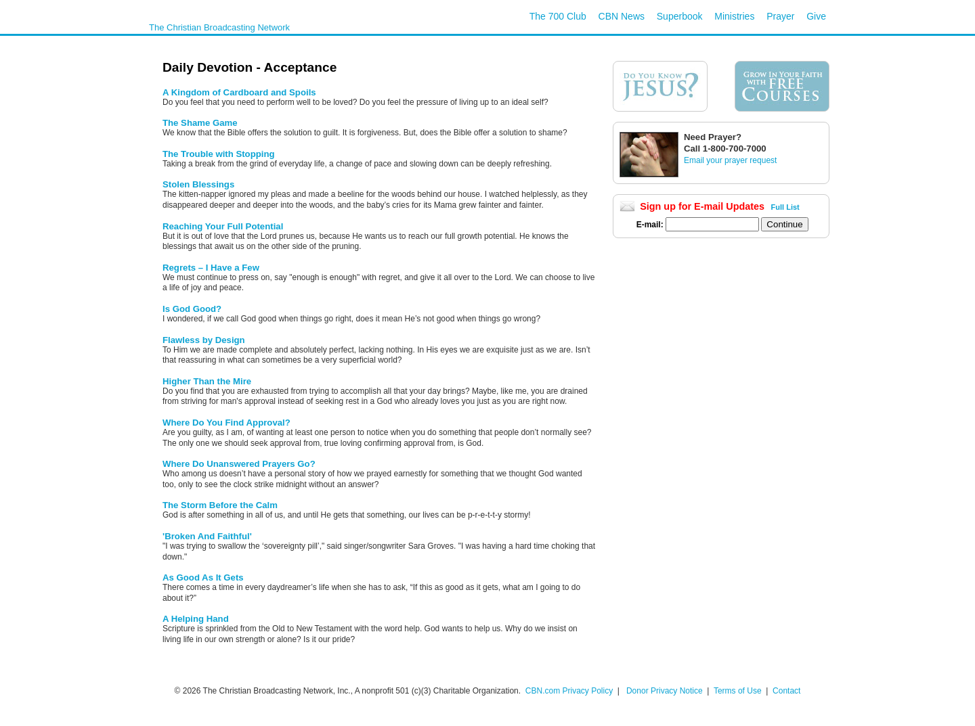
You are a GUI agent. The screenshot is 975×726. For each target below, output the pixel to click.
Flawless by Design (203, 340)
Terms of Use (739, 691)
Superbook (680, 16)
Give (816, 16)
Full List (785, 207)
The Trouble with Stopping (218, 154)
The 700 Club (557, 16)
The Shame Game (200, 123)
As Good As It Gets (203, 577)
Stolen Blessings (198, 184)
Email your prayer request (730, 160)
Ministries (734, 16)
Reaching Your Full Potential (222, 226)
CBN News (622, 16)
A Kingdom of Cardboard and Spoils (239, 92)
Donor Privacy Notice (664, 691)
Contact (786, 691)
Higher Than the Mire (206, 381)
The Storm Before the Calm (220, 505)
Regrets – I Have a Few (210, 268)
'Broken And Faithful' (207, 536)
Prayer (780, 16)
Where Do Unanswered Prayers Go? (239, 464)
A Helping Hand (195, 619)
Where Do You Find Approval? (226, 422)
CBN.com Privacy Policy (569, 691)
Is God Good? (191, 309)
